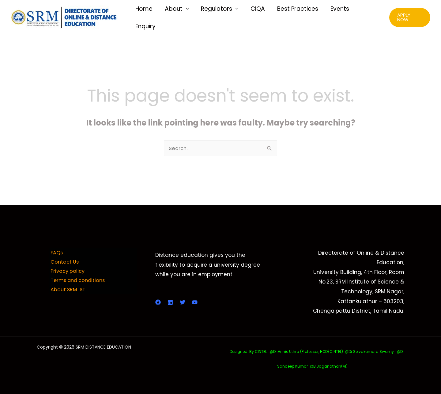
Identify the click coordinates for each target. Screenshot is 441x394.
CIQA (259, 17)
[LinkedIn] (170, 302)
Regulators (219, 17)
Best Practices (297, 17)
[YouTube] (195, 302)
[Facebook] (158, 302)
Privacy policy (67, 272)
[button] (409, 17)
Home (150, 17)
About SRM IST (67, 291)
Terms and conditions (78, 281)
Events (337, 17)
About (178, 17)
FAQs (55, 252)
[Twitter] (182, 302)
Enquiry (367, 17)
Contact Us (64, 262)
